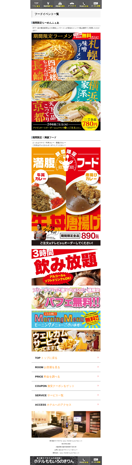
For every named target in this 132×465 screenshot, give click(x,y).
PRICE (47, 376)
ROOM (47, 367)
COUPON (55, 385)
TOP (46, 357)
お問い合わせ (58, 450)
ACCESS (53, 404)
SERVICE (49, 395)
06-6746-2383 (66, 444)
